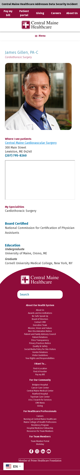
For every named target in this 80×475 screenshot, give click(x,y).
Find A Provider (40, 371)
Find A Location (40, 368)
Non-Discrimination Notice (40, 331)
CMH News (40, 403)
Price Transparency (40, 340)
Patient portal (24, 13)
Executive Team (40, 325)
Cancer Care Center (40, 388)
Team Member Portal (40, 441)
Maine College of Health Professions (40, 422)
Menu (42, 35)
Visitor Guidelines (40, 355)
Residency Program (40, 425)
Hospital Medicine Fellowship (40, 428)
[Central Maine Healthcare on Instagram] (37, 451)
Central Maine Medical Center (40, 391)
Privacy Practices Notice (40, 343)
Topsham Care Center (40, 397)
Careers (56, 13)
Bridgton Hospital (40, 385)
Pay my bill (8, 13)
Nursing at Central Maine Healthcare (40, 419)
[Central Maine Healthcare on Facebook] (31, 451)
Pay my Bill (40, 374)
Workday (40, 444)
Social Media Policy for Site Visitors (40, 349)
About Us (72, 13)
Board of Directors (40, 319)
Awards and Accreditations (40, 313)
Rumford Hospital (40, 394)
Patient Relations (40, 337)
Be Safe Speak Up (40, 316)
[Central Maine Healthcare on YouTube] (49, 451)
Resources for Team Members (40, 431)
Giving (40, 13)
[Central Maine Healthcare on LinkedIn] (43, 451)
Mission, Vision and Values (40, 328)
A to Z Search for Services (40, 400)
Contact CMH (40, 322)
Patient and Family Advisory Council (40, 334)
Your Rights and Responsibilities (40, 358)
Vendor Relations (40, 352)
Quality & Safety (40, 346)
